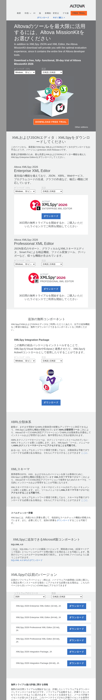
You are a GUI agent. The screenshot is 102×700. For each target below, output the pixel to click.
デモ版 (66, 13)
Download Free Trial (51, 121)
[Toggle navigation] (88, 6)
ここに (84, 453)
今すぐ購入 (58, 18)
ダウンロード (43, 18)
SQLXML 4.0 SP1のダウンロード (27, 560)
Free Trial (79, 13)
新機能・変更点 (52, 13)
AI (34, 13)
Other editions (81, 127)
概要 (19, 13)
